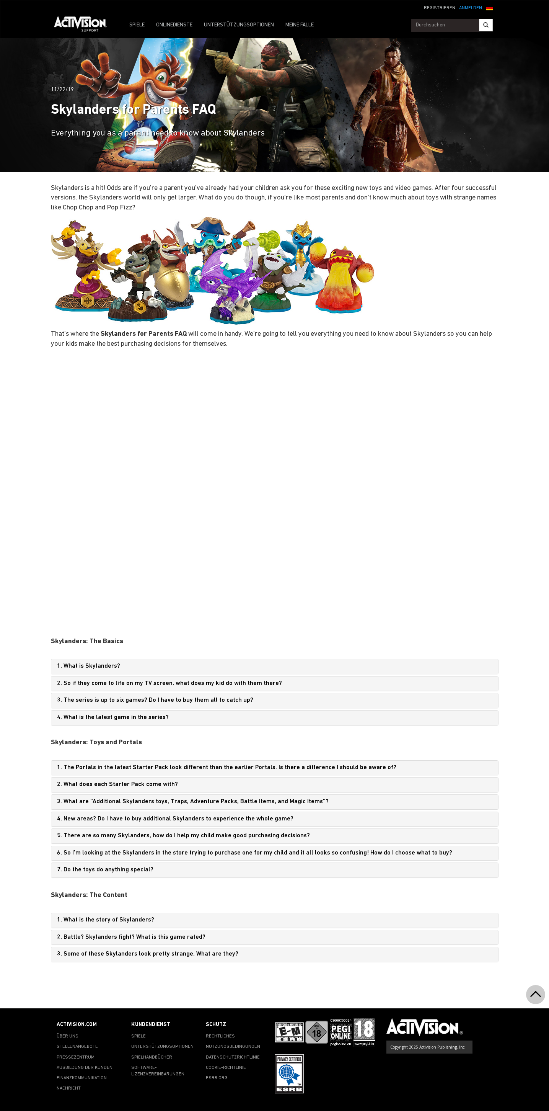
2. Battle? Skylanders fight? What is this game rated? (131, 937)
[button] (489, 7)
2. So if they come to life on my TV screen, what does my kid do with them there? (169, 683)
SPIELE (137, 25)
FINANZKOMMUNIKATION (82, 1078)
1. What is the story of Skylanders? (105, 920)
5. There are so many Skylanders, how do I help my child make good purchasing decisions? (183, 836)
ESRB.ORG (217, 1078)
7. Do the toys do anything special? (105, 870)
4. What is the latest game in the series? (113, 717)
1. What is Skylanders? (88, 666)
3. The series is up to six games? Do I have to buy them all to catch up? (155, 700)
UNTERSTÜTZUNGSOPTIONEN (239, 25)
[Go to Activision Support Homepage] (84, 25)
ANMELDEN (470, 8)
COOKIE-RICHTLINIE (226, 1067)
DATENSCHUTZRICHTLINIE (233, 1057)
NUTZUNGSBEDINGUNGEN (233, 1046)
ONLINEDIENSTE (174, 25)
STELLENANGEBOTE (77, 1046)
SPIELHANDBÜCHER (151, 1057)
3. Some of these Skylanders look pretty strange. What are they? (147, 954)
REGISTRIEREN (439, 8)
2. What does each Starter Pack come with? (117, 784)
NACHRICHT (69, 1088)
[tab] (274, 666)
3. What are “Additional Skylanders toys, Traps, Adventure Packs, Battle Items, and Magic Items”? (193, 802)
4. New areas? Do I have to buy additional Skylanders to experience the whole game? (175, 819)
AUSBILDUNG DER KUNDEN (84, 1067)
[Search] (486, 25)
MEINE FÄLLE (299, 25)
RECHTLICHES (220, 1036)
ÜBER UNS (67, 1036)
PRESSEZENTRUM (75, 1057)
